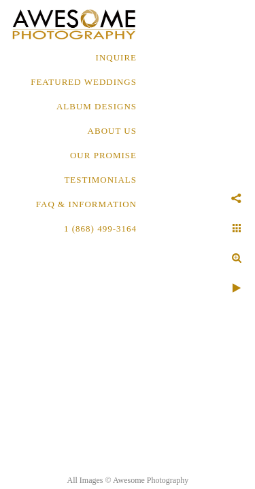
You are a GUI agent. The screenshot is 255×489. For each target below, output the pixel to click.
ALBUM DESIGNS (96, 106)
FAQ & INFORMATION (86, 204)
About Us (112, 131)
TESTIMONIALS (100, 180)
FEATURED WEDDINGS (84, 82)
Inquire (116, 57)
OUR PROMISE (103, 155)
